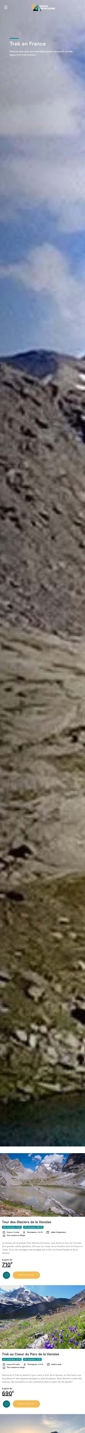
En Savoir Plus (26, 1275)
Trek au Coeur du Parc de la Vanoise (30, 1354)
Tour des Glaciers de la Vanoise (26, 1222)
